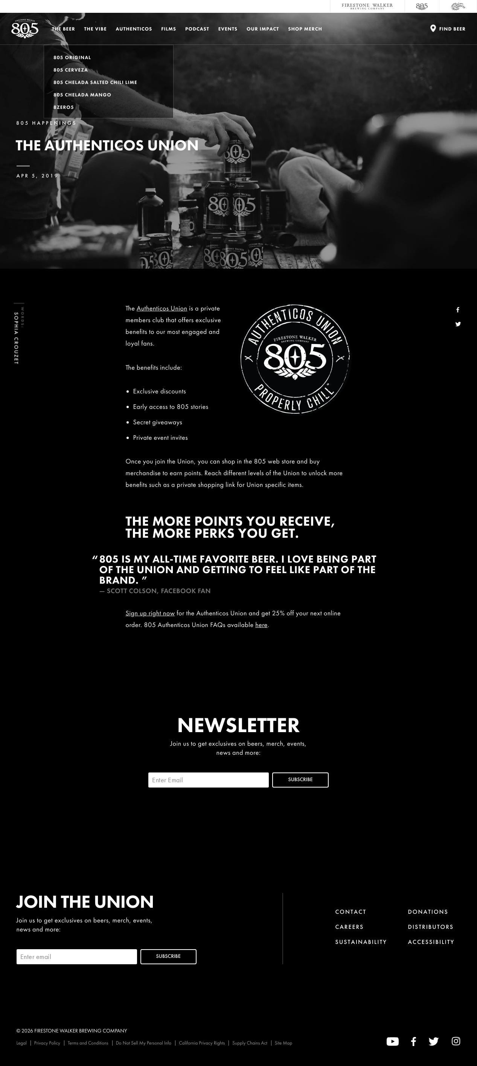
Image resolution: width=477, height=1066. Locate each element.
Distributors (431, 927)
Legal (22, 1043)
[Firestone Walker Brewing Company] (367, 6)
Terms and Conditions (88, 1043)
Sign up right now (150, 613)
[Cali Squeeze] (458, 6)
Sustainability (361, 942)
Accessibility (431, 942)
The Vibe (95, 29)
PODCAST (197, 29)
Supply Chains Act (249, 1043)
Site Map (283, 1043)
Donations (428, 912)
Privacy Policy (47, 1043)
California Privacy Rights (202, 1043)
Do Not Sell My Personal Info (144, 1043)
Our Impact (263, 29)
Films (168, 29)
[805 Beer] (422, 6)
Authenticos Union (162, 308)
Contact (350, 912)
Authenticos (134, 29)
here (261, 625)
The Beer (63, 29)
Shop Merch (305, 29)
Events (228, 29)
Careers (349, 927)
